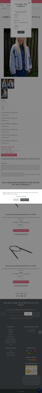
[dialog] (21, 196)
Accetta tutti (24, 199)
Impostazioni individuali (21, 196)
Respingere (16, 199)
